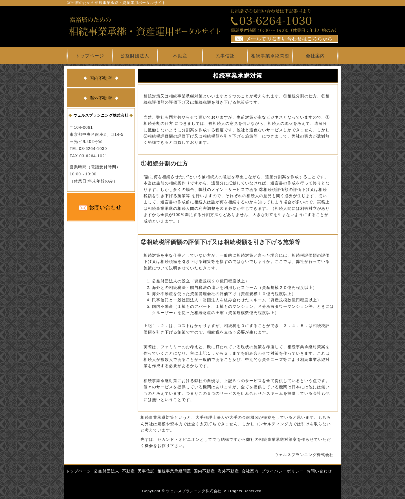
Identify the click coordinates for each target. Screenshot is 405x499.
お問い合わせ (319, 471)
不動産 (180, 55)
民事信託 (225, 55)
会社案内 (315, 55)
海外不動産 (228, 471)
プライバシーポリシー (282, 471)
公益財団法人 (134, 55)
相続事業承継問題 (270, 55)
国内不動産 (204, 471)
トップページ (89, 55)
